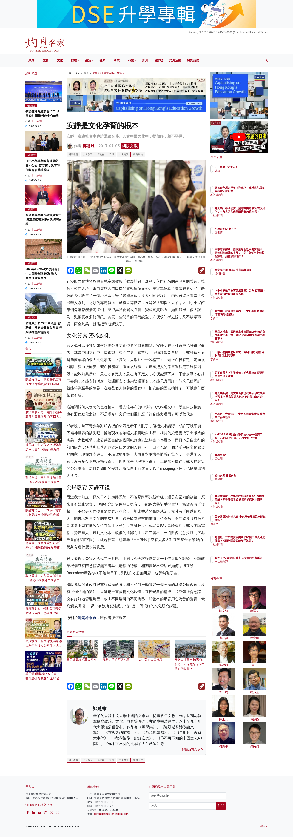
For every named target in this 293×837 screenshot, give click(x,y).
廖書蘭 (240, 232)
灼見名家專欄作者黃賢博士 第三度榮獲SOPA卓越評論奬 (43, 219)
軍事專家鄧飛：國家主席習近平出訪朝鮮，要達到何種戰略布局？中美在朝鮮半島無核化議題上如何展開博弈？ (251, 256)
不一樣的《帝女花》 (248, 167)
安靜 (111, 154)
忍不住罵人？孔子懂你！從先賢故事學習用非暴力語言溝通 (251, 376)
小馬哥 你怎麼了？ (247, 228)
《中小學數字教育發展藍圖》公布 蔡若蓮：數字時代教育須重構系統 (42, 165)
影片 (145, 60)
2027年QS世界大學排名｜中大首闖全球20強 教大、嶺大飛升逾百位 (42, 273)
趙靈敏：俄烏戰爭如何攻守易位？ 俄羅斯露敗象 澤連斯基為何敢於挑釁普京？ (43, 547)
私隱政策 (263, 826)
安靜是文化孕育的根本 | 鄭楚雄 (108, 73)
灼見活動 (175, 60)
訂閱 (221, 806)
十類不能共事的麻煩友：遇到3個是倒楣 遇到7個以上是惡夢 (251, 355)
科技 (131, 60)
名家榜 (158, 60)
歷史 (86, 73)
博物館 (101, 154)
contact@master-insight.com (111, 813)
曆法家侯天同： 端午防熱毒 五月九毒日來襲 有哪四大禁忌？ (43, 416)
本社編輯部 (36, 121)
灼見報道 (31, 105)
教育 (46, 60)
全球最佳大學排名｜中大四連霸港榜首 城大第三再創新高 (251, 417)
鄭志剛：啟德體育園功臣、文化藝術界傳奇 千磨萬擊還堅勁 (250, 314)
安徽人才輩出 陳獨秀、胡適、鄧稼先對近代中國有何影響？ (190, 658)
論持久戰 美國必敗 (247, 475)
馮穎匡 (240, 170)
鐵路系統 (138, 154)
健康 (102, 60)
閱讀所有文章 (192, 749)
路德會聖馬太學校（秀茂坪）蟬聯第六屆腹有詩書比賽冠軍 (251, 191)
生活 (88, 60)
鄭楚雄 (89, 146)
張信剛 (240, 458)
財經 (74, 60)
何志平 (240, 527)
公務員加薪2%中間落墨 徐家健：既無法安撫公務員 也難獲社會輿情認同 (43, 327)
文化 (60, 60)
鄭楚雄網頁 (87, 617)
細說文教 (130, 146)
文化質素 (124, 154)
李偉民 (240, 321)
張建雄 (240, 479)
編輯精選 (242, 277)
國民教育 (73, 154)
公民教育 (88, 154)
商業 (117, 60)
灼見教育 (31, 155)
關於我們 (193, 60)
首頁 (69, 73)
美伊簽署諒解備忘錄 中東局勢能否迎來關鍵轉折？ (250, 520)
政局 (31, 60)
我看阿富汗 (243, 455)
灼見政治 (31, 317)
